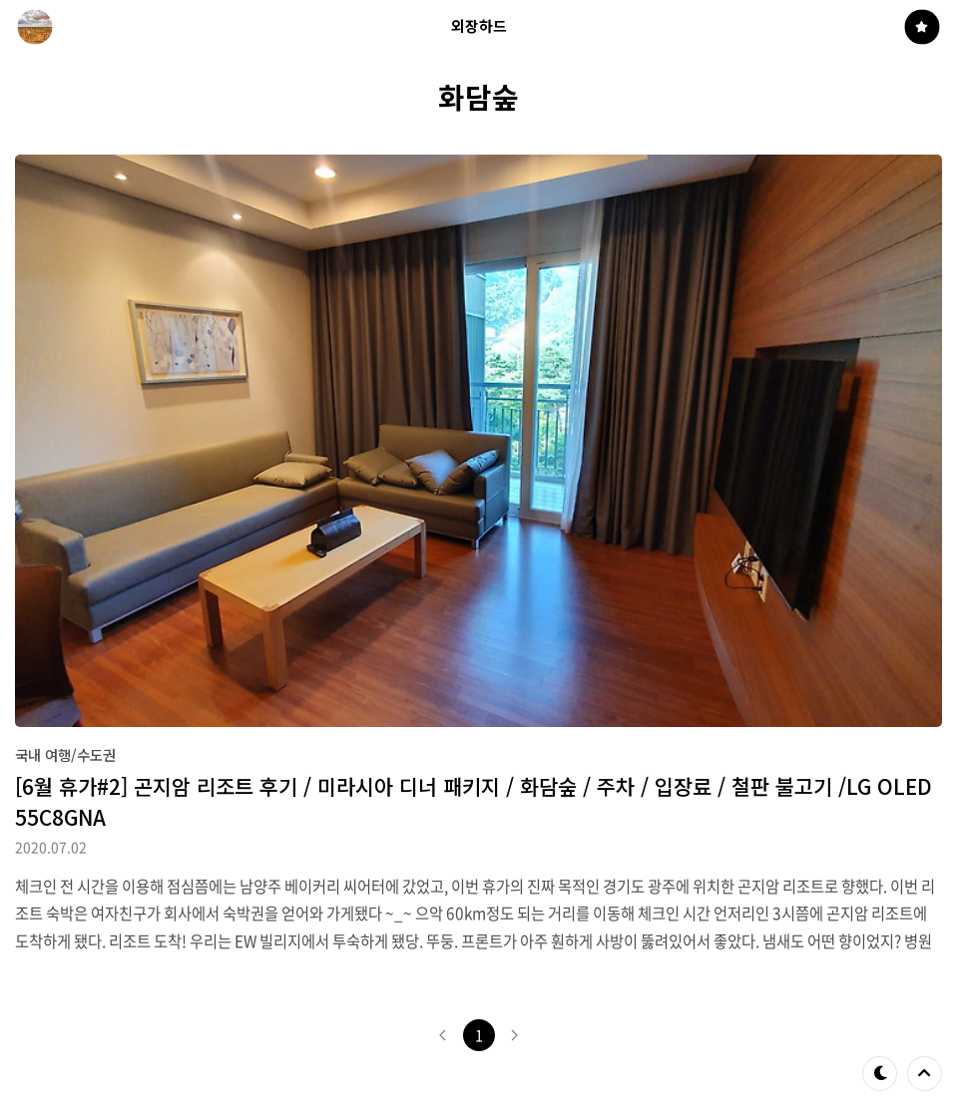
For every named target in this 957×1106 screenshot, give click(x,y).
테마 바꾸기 (880, 1073)
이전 (443, 1035)
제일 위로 (924, 1073)
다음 (515, 1035)
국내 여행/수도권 (65, 754)
